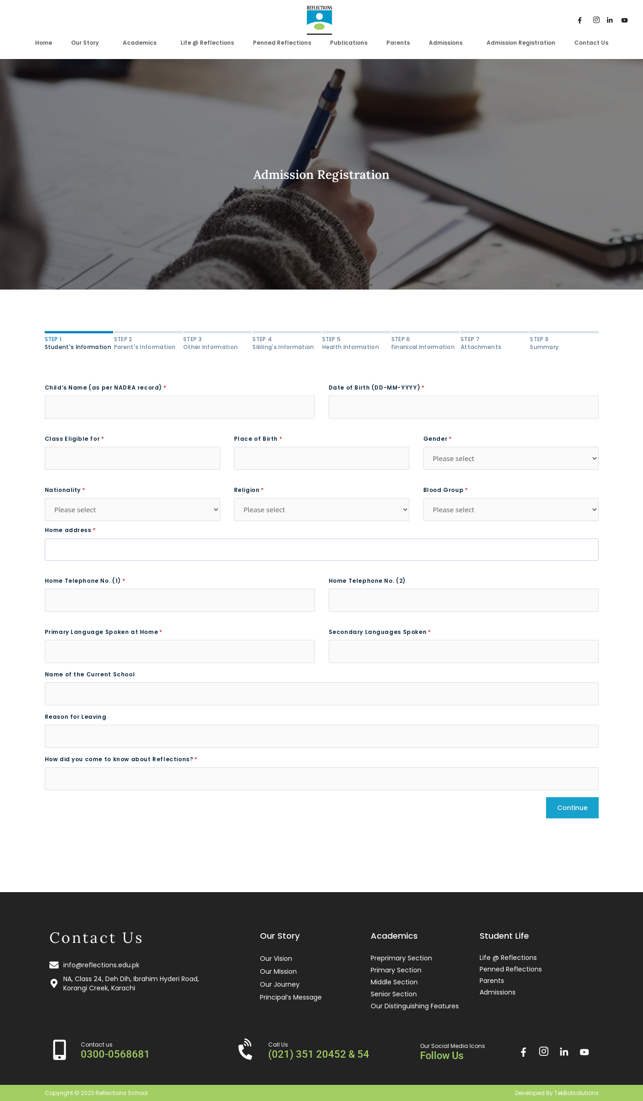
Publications (348, 43)
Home (43, 43)
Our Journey (280, 984)
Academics (142, 42)
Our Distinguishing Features (415, 1006)
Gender (435, 439)
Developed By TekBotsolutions (557, 1093)
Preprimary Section (401, 958)
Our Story (87, 42)
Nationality (63, 490)
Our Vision (276, 958)
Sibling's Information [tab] (286, 343)
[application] (102, 42)
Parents (398, 43)
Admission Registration (521, 43)
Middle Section (394, 982)
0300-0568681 (115, 1054)
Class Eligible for (72, 439)
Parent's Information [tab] (148, 343)
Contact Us (591, 43)
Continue (572, 807)
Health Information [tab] (356, 343)
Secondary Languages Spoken (378, 632)
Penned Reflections (282, 43)
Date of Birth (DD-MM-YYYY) (375, 387)
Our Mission (278, 971)
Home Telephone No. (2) (367, 581)
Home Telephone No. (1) (83, 581)
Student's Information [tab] (79, 343)
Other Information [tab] (217, 343)
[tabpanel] (322, 587)
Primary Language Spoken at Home (101, 632)
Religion (247, 490)
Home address (68, 530)
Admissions (448, 42)
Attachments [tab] (495, 343)
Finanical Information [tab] (425, 343)
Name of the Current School (90, 674)
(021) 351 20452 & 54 (318, 1054)
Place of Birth (256, 439)
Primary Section (396, 970)
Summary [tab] (564, 343)
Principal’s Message (291, 997)
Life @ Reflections (207, 43)
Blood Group (443, 490)
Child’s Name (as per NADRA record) (103, 387)
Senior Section (394, 994)
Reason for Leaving (76, 717)
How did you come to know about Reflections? (119, 759)
